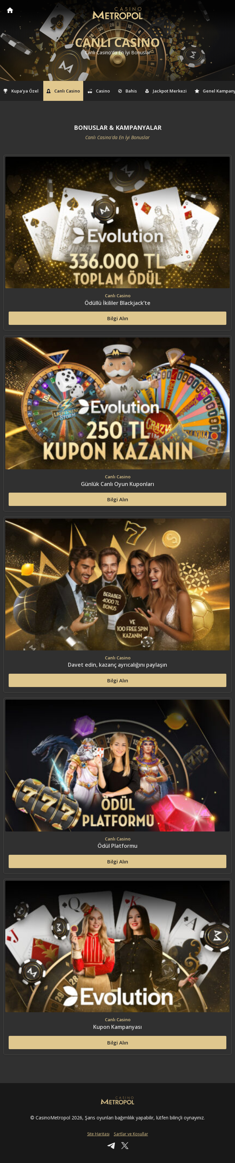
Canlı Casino (63, 91)
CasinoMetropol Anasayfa (10, 10)
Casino (99, 91)
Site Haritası (98, 1134)
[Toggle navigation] (223, 10)
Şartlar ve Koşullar (131, 1134)
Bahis (127, 91)
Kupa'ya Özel (21, 91)
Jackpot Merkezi (166, 91)
